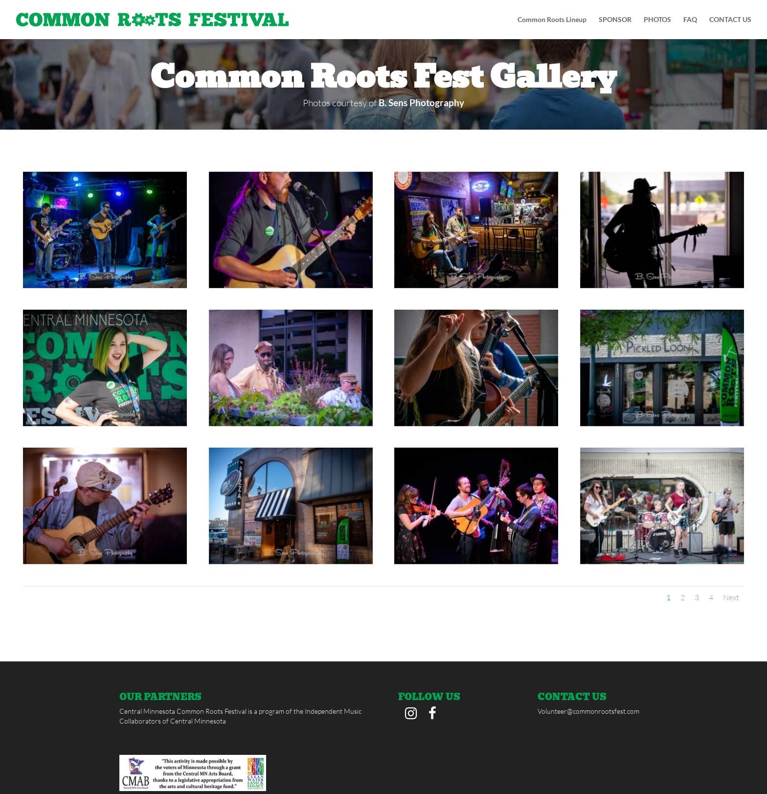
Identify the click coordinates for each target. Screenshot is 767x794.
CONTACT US (730, 19)
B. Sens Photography (421, 102)
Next (731, 597)
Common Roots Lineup (552, 19)
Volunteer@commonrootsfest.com (588, 711)
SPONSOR (615, 19)
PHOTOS (657, 19)
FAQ (690, 19)
